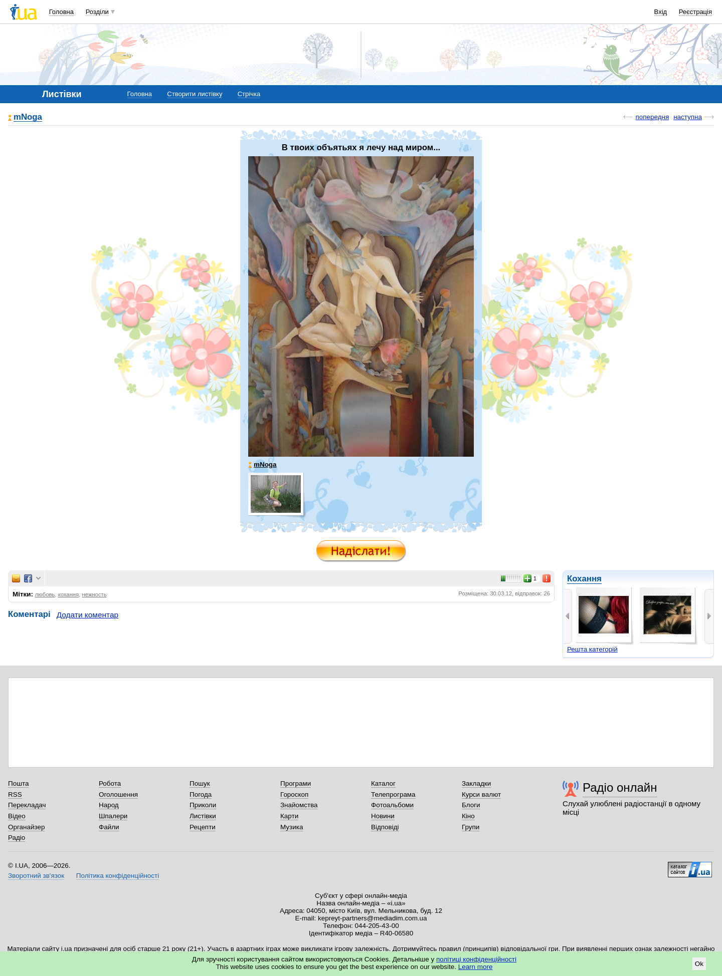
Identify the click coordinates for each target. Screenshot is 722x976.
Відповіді (385, 827)
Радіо (16, 837)
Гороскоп (294, 794)
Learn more (475, 966)
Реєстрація (695, 12)
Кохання (584, 578)
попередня (652, 117)
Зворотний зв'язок (36, 875)
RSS (15, 794)
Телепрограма (393, 794)
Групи (470, 827)
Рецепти (203, 827)
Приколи (203, 805)
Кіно (468, 816)
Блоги (471, 805)
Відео (17, 816)
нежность (94, 594)
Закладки (476, 783)
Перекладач (27, 805)
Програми (295, 783)
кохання (68, 594)
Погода (201, 794)
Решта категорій (592, 649)
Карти (289, 816)
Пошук (200, 783)
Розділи (97, 12)
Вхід (660, 12)
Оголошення (118, 794)
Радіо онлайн (620, 787)
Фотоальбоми (392, 805)
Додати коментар (87, 614)
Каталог (383, 783)
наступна (687, 117)
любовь (45, 594)
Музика (291, 827)
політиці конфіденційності (476, 959)
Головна (61, 12)
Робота (110, 783)
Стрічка (249, 94)
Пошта (18, 783)
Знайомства (299, 805)
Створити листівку (194, 94)
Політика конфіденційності (117, 875)
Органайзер (26, 827)
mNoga (28, 117)
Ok (699, 963)
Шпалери (113, 816)
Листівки (203, 816)
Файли (109, 827)
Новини (383, 816)
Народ (109, 805)
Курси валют (481, 794)
